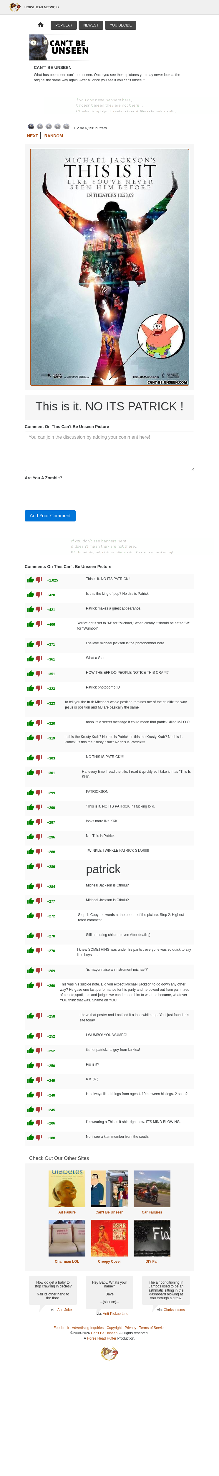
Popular (63, 25)
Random (53, 135)
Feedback (61, 1328)
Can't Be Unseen (110, 1212)
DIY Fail (151, 1261)
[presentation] (69, 494)
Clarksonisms (174, 1310)
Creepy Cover (109, 1261)
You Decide (121, 25)
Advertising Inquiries (88, 1328)
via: (54, 1310)
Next (32, 135)
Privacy (130, 1328)
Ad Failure (67, 1212)
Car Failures (152, 1212)
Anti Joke (64, 1310)
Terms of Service (152, 1328)
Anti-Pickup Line (115, 1314)
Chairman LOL (67, 1261)
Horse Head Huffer (101, 1338)
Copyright (114, 1328)
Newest (90, 25)
